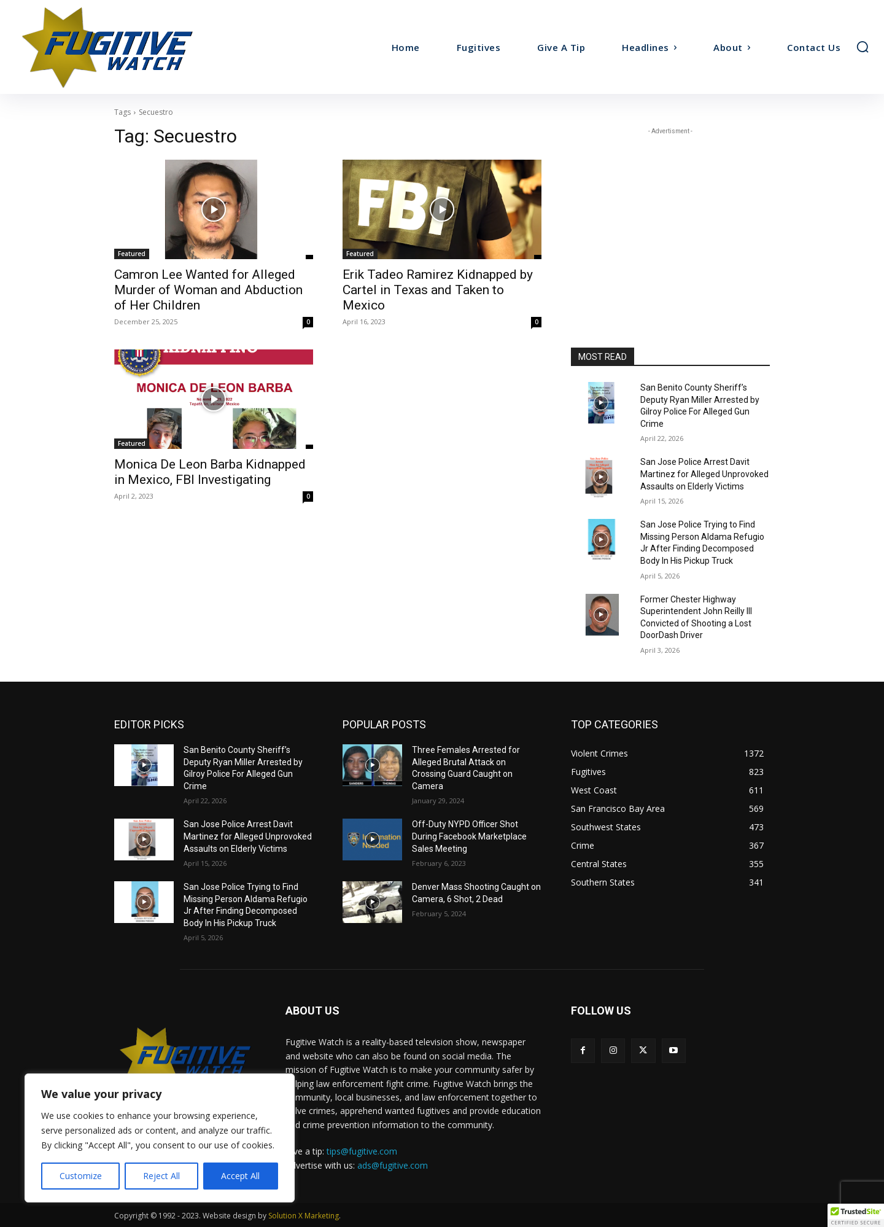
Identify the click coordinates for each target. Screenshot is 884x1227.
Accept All (240, 1176)
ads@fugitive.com (392, 1165)
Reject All (161, 1176)
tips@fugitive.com (362, 1151)
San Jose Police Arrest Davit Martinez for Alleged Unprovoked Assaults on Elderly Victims (704, 474)
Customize (81, 1176)
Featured (131, 253)
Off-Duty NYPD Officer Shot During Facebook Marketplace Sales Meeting (469, 836)
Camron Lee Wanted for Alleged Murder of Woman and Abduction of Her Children (208, 290)
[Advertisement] (670, 214)
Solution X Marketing (303, 1215)
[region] (160, 1137)
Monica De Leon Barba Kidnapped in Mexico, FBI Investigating (210, 472)
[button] (862, 46)
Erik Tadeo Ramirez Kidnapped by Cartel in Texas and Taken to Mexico (438, 290)
